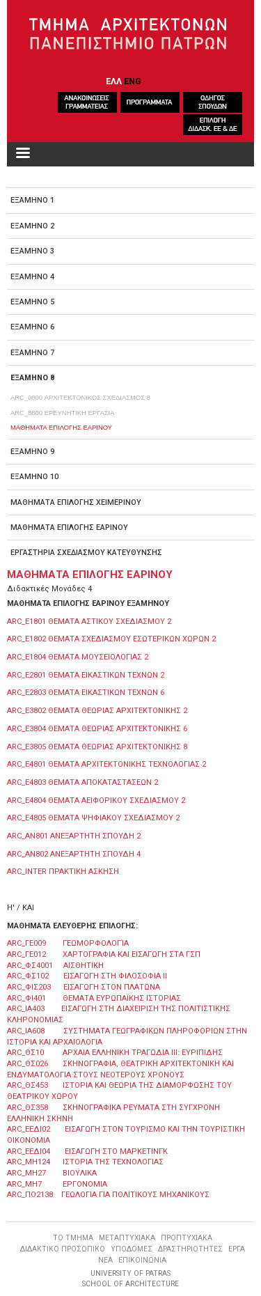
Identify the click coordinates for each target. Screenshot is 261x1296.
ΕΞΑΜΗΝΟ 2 (32, 226)
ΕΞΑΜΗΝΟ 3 (32, 251)
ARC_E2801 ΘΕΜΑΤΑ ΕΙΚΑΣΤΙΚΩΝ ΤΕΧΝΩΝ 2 (85, 675)
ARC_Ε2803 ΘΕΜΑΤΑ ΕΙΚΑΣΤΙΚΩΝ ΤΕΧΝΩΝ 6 (85, 692)
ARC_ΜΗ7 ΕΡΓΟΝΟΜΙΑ (57, 1184)
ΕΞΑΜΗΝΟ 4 (32, 276)
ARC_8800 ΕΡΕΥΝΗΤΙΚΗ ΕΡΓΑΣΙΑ (62, 412)
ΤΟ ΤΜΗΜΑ (73, 1238)
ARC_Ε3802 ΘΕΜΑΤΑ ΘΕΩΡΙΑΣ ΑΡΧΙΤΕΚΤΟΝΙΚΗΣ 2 (97, 710)
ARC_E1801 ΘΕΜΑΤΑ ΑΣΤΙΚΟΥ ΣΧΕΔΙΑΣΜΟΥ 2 (89, 621)
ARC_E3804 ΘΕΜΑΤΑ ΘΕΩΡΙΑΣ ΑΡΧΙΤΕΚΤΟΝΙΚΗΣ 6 (97, 728)
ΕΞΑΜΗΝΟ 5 (32, 301)
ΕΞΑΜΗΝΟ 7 (32, 352)
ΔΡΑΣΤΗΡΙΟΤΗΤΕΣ (190, 1249)
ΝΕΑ (105, 1260)
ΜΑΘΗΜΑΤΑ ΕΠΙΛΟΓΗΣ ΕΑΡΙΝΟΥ (61, 427)
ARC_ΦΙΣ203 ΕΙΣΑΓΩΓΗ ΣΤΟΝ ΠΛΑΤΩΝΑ (83, 987)
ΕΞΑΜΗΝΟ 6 (32, 326)
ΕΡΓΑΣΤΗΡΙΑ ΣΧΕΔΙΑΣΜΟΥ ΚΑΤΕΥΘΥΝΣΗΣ (86, 552)
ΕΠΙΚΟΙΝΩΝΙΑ (142, 1260)
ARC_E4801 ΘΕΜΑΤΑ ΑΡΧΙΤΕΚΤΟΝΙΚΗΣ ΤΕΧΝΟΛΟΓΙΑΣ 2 (106, 764)
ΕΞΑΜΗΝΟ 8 (32, 377)
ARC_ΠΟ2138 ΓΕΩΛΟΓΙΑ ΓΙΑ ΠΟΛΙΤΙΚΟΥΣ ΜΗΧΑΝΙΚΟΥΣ (108, 1194)
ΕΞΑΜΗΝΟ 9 (32, 451)
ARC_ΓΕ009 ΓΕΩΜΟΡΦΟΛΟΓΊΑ (68, 943)
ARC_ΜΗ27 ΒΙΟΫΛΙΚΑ (52, 1173)
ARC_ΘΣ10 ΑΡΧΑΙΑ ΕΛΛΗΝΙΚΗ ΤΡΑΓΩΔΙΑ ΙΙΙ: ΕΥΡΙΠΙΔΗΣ (115, 1052)
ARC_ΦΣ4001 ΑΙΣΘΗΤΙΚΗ (55, 965)
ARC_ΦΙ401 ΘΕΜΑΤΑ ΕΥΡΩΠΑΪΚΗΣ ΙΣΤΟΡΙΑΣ (94, 998)
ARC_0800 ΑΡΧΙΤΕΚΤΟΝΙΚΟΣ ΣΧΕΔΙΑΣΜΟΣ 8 (80, 397)
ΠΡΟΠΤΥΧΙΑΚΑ (186, 1238)
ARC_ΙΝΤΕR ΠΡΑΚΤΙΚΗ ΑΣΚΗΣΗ (63, 871)
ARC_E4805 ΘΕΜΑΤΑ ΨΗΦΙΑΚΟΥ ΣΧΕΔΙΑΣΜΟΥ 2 (93, 817)
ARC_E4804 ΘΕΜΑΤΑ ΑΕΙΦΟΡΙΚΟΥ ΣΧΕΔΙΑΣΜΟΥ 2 (96, 800)
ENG (132, 81)
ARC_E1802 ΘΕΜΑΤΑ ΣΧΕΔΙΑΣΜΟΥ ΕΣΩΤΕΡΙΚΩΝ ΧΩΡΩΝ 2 (111, 638)
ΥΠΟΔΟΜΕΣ (131, 1249)
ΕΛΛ (114, 81)
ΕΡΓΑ (236, 1249)
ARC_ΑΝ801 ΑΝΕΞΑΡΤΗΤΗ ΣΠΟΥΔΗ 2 (74, 836)
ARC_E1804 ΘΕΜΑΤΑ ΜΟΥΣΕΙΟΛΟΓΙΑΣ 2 (77, 657)
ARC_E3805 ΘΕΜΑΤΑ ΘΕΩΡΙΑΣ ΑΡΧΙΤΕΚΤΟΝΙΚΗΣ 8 (97, 746)
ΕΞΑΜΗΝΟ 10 (34, 476)
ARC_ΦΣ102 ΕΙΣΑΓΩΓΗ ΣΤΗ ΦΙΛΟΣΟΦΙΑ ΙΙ (87, 976)
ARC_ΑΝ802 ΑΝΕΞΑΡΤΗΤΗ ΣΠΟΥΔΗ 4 (74, 854)
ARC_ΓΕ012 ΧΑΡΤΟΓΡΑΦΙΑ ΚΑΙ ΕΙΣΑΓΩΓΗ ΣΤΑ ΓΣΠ (103, 954)
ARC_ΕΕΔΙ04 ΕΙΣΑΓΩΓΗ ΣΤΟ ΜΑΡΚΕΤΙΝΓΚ (87, 1151)
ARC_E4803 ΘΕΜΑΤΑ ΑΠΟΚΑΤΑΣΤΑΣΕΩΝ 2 (82, 782)
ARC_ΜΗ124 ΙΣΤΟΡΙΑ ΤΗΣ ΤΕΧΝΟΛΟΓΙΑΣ (85, 1161)
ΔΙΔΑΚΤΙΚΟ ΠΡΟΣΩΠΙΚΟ (62, 1249)
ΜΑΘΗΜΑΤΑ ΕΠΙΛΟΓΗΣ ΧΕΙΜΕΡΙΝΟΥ (75, 502)
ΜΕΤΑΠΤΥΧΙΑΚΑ (127, 1238)
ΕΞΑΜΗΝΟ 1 (32, 200)
